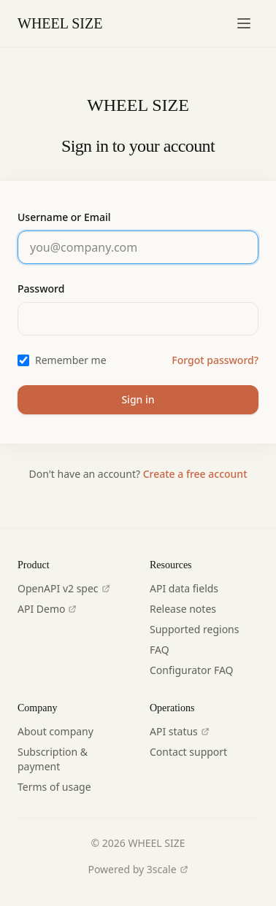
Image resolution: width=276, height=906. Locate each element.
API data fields (184, 588)
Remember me (71, 360)
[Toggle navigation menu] (243, 23)
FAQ (159, 650)
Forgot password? (215, 360)
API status (180, 731)
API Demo (47, 609)
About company (55, 731)
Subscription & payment (53, 759)
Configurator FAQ (192, 670)
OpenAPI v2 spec (64, 588)
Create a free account (195, 474)
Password (41, 288)
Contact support (188, 752)
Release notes (183, 609)
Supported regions (194, 629)
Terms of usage (54, 787)
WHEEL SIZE (60, 23)
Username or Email (64, 217)
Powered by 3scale (138, 869)
